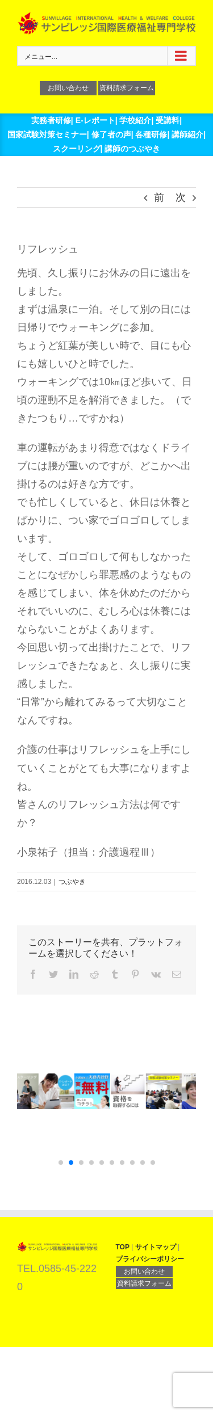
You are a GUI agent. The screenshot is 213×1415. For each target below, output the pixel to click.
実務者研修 (51, 120)
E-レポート (95, 120)
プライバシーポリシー (150, 1259)
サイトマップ (155, 1247)
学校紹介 (135, 120)
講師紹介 (187, 134)
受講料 (167, 120)
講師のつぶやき (132, 148)
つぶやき (72, 882)
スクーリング (77, 148)
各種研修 (151, 134)
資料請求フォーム (126, 88)
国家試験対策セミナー (47, 134)
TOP (123, 1247)
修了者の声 (111, 134)
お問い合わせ (68, 88)
